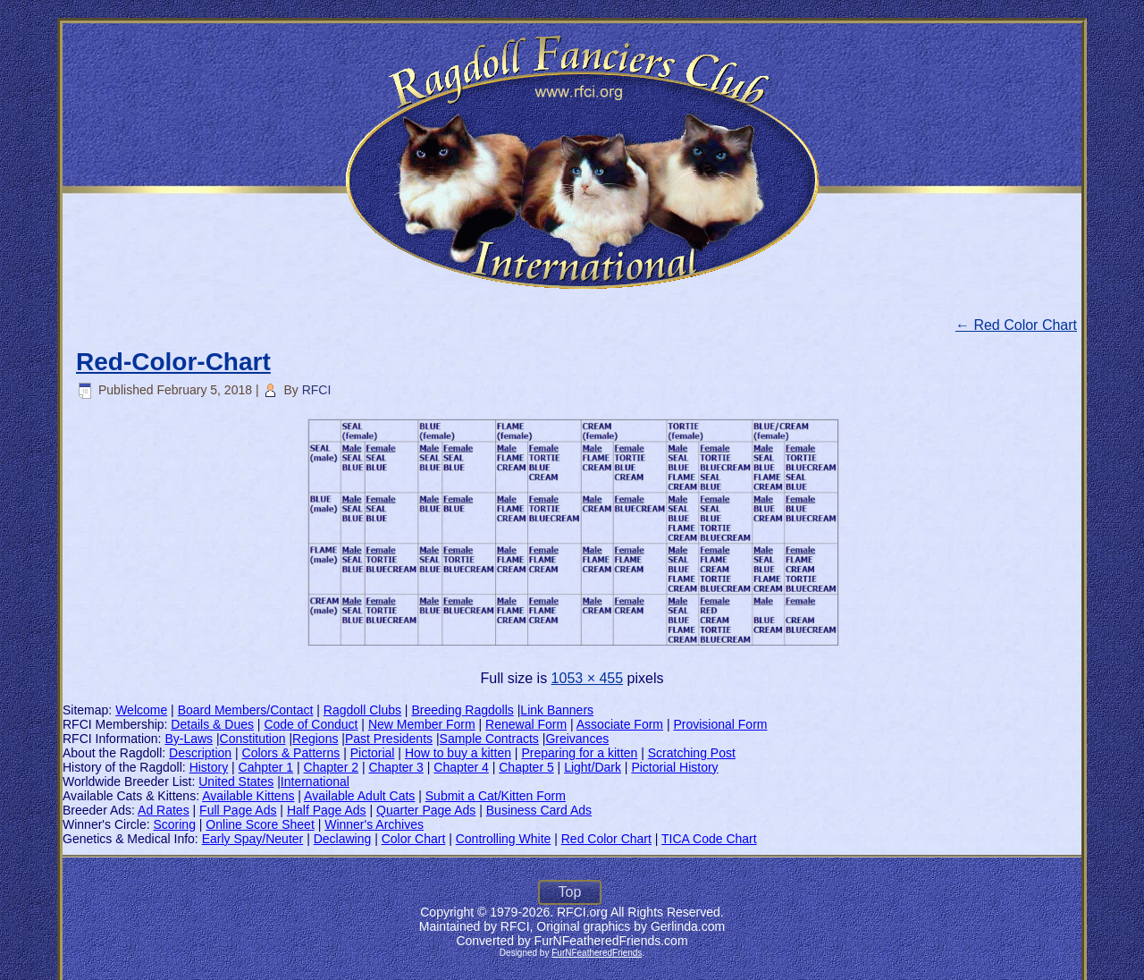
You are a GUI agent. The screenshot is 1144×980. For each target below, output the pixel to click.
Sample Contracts (489, 738)
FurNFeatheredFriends (596, 953)
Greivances (577, 738)
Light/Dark (592, 767)
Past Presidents (389, 738)
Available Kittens (248, 796)
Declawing (343, 839)
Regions (315, 738)
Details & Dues (212, 724)
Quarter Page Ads (425, 810)
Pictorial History (674, 767)
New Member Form (421, 724)
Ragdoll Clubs (362, 710)
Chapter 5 (526, 767)
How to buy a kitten (458, 753)
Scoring (174, 824)
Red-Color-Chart (173, 362)
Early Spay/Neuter (253, 839)
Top (570, 892)
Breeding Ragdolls (462, 710)
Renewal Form (526, 724)
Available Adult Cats (359, 796)
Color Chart (414, 839)
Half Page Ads (326, 810)
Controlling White (503, 839)
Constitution (253, 738)
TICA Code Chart (709, 839)
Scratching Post (692, 753)
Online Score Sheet (260, 824)
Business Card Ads (539, 810)
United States (235, 781)
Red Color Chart (1016, 325)
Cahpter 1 (266, 767)
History (209, 767)
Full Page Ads (237, 810)
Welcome (141, 710)
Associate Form (619, 724)
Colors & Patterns (291, 753)
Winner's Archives (374, 824)
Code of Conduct (311, 724)
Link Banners (556, 710)
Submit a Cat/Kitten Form (495, 796)
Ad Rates (163, 810)
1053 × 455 (587, 678)
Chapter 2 (331, 767)
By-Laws (188, 738)
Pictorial (372, 753)
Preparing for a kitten (579, 753)
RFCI (317, 390)
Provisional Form (720, 724)
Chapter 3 (395, 767)
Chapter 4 (460, 767)
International (315, 781)
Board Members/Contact (246, 710)
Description (200, 753)
